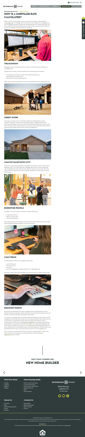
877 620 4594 (63, 391)
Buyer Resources (55, 6)
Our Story (6, 403)
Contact (65, 6)
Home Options (28, 391)
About (45, 6)
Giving (6, 408)
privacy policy (67, 425)
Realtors (6, 410)
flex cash (32, 325)
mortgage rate (9, 23)
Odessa (6, 388)
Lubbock (6, 384)
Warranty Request (29, 405)
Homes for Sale (76, 6)
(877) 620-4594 (73, 3)
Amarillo (6, 383)
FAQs (25, 389)
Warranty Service (28, 388)
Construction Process (29, 384)
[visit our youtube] (63, 395)
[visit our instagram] (67, 395)
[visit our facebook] (59, 395)
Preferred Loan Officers (28, 322)
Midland (6, 386)
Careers (26, 408)
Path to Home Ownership (31, 383)
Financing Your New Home (31, 386)
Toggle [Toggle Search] (80, 2)
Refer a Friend (28, 407)
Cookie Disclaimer (42, 423)
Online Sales (27, 403)
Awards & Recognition (10, 407)
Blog (5, 405)
